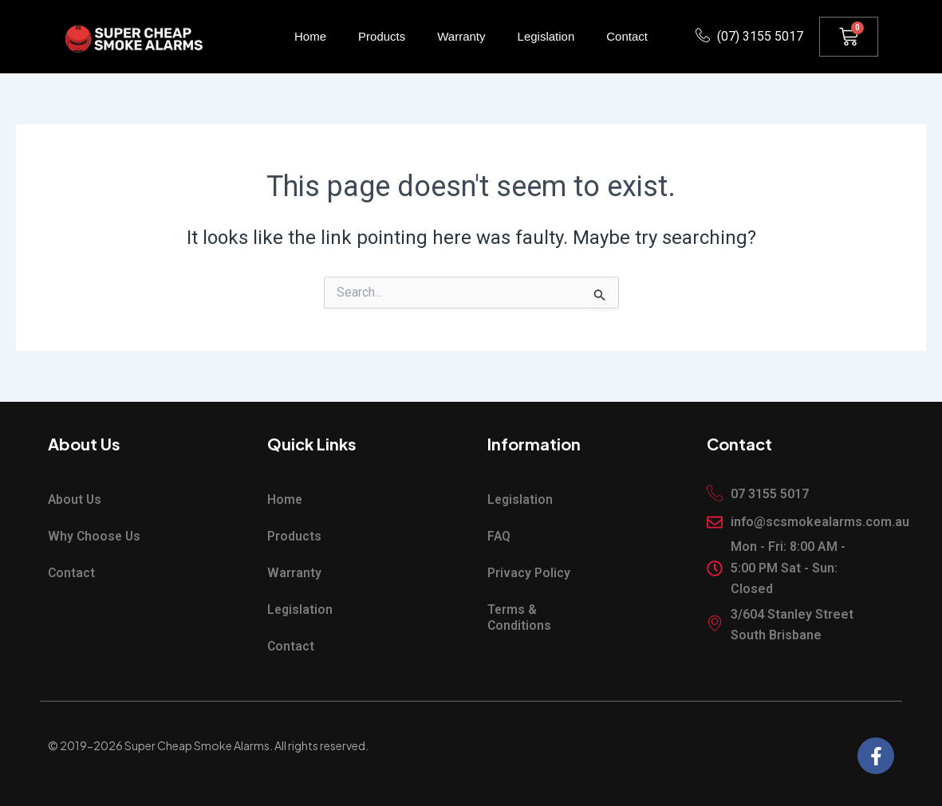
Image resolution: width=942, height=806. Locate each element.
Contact (627, 36)
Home (310, 36)
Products (381, 36)
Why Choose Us (95, 536)
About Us (75, 499)
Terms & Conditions (519, 617)
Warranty (461, 36)
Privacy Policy (528, 572)
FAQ (499, 536)
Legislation (546, 36)
